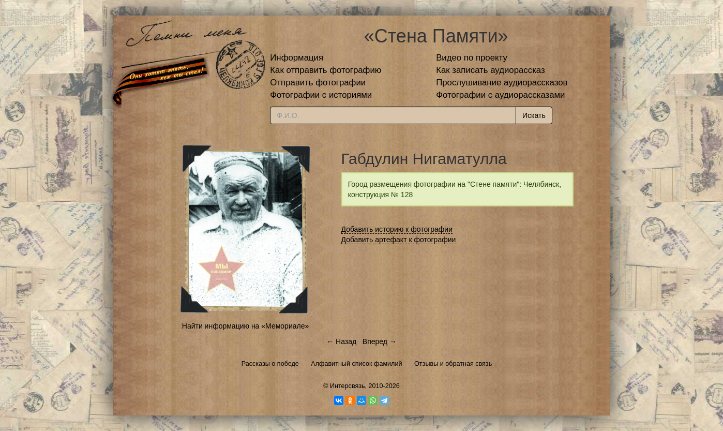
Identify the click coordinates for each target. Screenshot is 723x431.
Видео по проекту (471, 58)
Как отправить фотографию (325, 70)
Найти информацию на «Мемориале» (245, 326)
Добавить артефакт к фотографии (398, 239)
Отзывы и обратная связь (453, 363)
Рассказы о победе (270, 363)
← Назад (341, 341)
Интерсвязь (347, 386)
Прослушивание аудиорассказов (501, 82)
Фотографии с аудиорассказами (500, 95)
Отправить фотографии (318, 82)
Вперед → (380, 341)
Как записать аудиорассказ (490, 70)
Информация (296, 58)
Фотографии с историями (321, 95)
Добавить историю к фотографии (397, 229)
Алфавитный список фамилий (356, 363)
